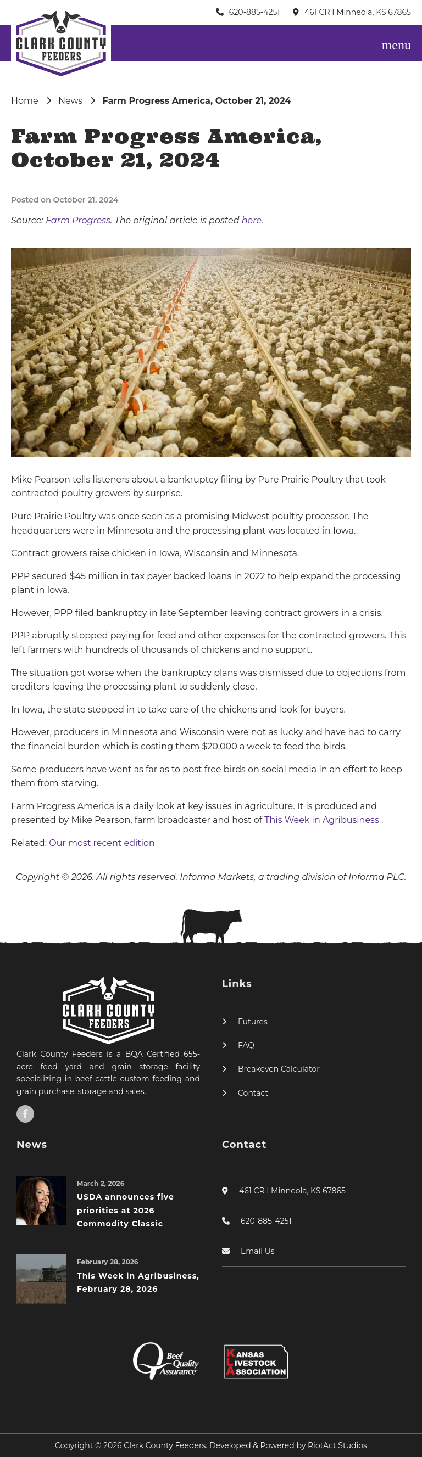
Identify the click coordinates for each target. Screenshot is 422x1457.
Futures (253, 1022)
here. (253, 220)
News (70, 101)
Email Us (258, 1251)
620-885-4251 (254, 12)
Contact (253, 1093)
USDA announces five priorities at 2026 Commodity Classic (125, 1210)
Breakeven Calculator (279, 1069)
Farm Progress (78, 220)
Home (24, 101)
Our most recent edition (102, 843)
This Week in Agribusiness (322, 820)
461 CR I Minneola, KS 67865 (357, 12)
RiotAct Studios (337, 1445)
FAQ (246, 1045)
